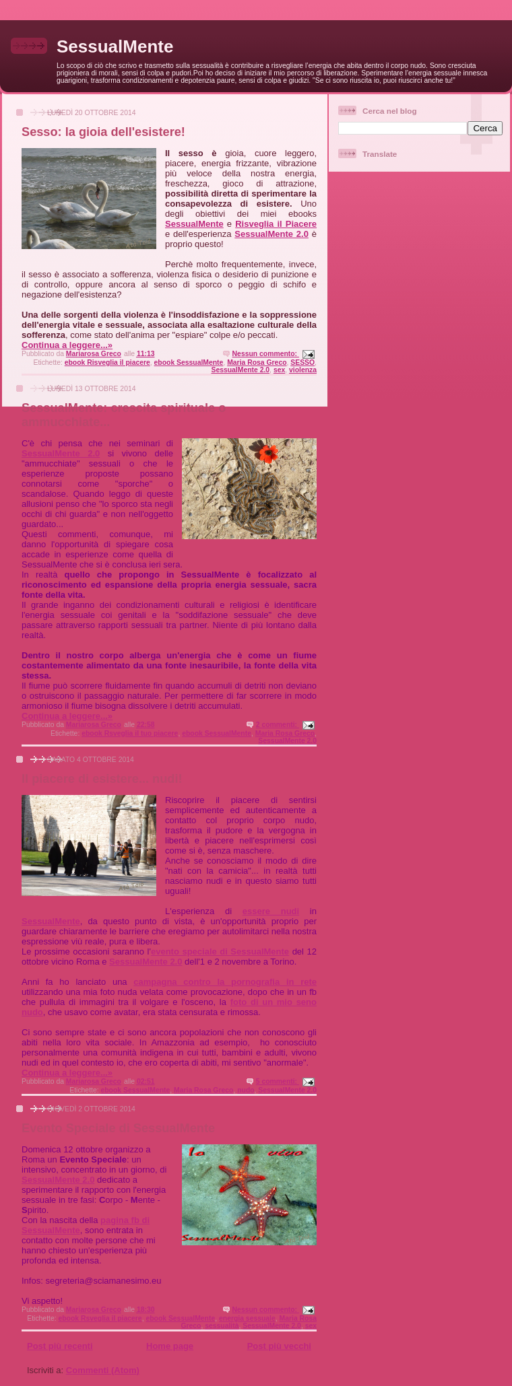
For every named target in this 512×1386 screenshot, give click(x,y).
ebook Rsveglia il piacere (99, 1318)
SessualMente (115, 46)
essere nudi (271, 911)
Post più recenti (60, 1346)
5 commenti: (277, 1081)
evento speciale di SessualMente (220, 951)
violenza (303, 370)
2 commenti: (277, 724)
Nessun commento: (265, 353)
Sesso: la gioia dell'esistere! (103, 132)
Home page (169, 1346)
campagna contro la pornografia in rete (225, 982)
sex (279, 370)
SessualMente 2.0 (271, 234)
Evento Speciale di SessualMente (118, 1128)
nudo (245, 1090)
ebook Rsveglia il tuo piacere (130, 733)
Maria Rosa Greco (256, 362)
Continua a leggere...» (67, 345)
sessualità (221, 1325)
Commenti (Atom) (102, 1370)
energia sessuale (247, 1318)
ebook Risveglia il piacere (107, 362)
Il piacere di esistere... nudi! (102, 779)
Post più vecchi (279, 1346)
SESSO (302, 362)
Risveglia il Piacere (276, 224)
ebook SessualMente (189, 362)
